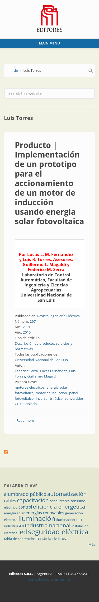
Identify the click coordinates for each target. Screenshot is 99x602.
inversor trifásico (49, 398)
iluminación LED (69, 519)
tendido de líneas (52, 538)
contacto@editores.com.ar (49, 579)
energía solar (14, 513)
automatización (67, 493)
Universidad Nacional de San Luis (41, 359)
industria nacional (47, 525)
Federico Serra (26, 371)
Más (91, 544)
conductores (59, 500)
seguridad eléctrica (58, 531)
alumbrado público (25, 494)
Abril (27, 326)
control (25, 507)
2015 (27, 332)
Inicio (14, 70)
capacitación (33, 500)
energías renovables (45, 513)
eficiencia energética (59, 506)
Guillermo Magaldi (41, 376)
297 (33, 321)
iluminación (36, 518)
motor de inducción (51, 392)
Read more (25, 420)
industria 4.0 (14, 526)
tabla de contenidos (20, 538)
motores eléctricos (29, 387)
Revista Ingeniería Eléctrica (58, 315)
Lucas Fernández (53, 371)
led (22, 532)
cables (10, 501)
